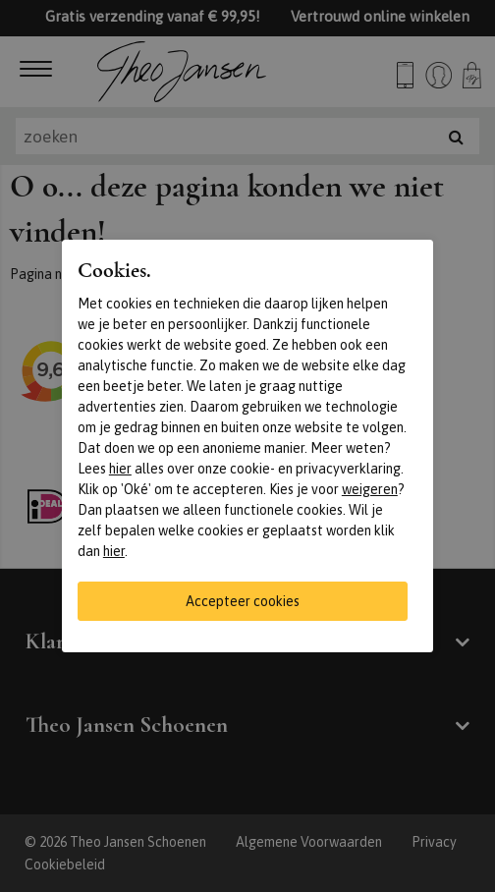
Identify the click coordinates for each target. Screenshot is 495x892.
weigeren (370, 489)
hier (120, 468)
